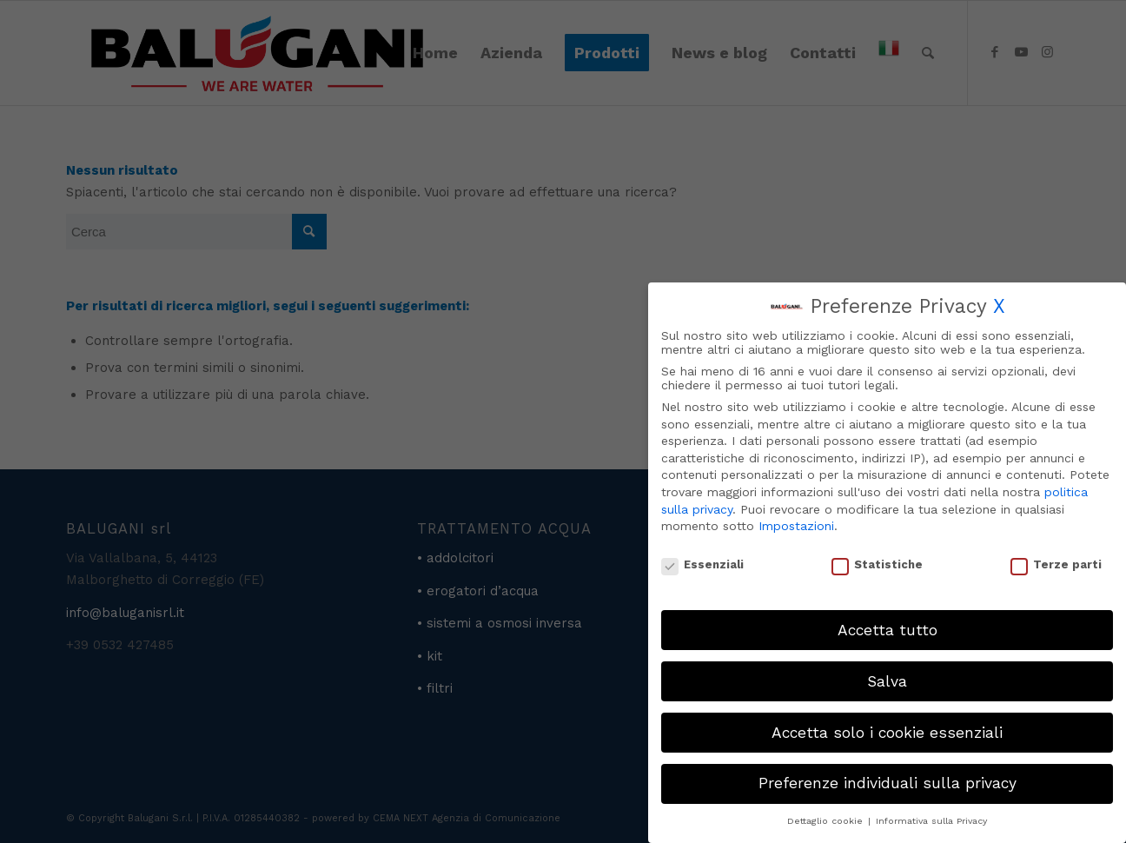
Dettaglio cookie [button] (826, 820)
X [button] (999, 306)
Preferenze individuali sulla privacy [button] (887, 783)
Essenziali (702, 564)
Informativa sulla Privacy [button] (931, 820)
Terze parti (1056, 564)
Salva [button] (887, 681)
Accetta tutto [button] (887, 630)
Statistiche (877, 564)
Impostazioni (796, 526)
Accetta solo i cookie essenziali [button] (887, 732)
